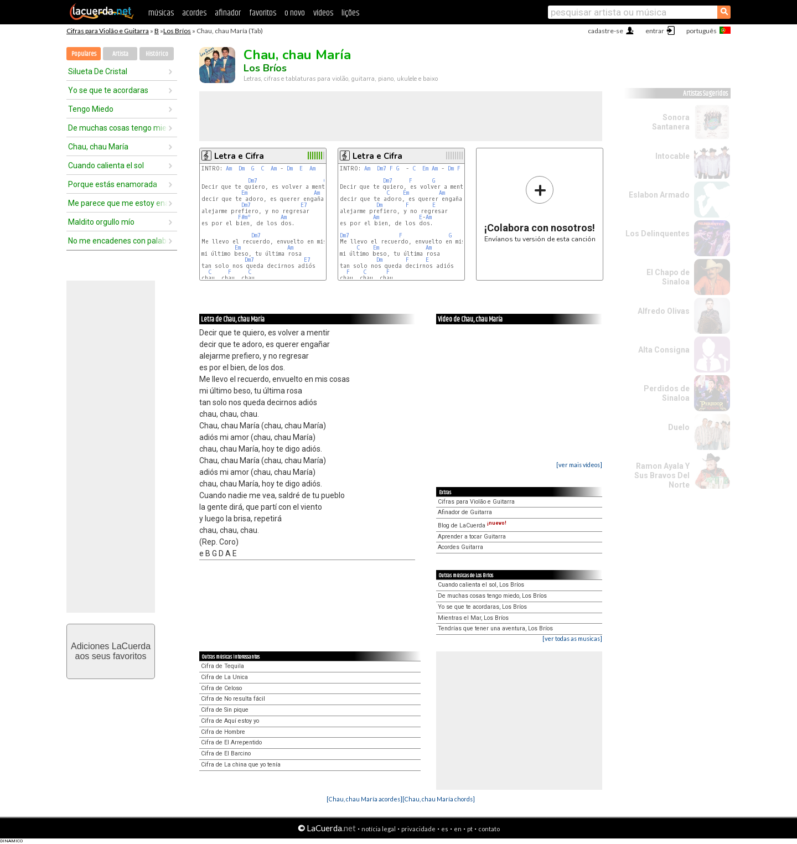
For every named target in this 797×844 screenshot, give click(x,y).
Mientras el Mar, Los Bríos (473, 618)
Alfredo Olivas (664, 311)
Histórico (157, 54)
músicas (161, 13)
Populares (83, 54)
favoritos (262, 13)
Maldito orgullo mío (101, 222)
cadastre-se (605, 31)
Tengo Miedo (90, 109)
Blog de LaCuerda (472, 525)
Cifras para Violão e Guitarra (107, 31)
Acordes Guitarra (460, 547)
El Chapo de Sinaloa (668, 277)
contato (489, 828)
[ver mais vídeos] (579, 464)
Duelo (679, 427)
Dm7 (252, 180)
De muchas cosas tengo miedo (118, 127)
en (458, 828)
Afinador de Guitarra (465, 512)
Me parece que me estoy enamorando (118, 203)
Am (229, 168)
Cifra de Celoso (221, 688)
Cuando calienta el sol (106, 165)
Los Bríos (177, 31)
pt (470, 828)
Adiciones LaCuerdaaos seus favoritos (111, 651)
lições (350, 13)
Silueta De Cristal (97, 71)
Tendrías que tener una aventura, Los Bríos (495, 628)
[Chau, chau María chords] (438, 798)
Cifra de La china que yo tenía (241, 764)
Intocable (672, 156)
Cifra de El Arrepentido (231, 742)
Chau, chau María (98, 146)
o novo (294, 13)
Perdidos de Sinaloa (667, 393)
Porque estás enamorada (112, 184)
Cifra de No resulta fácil (233, 698)
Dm (242, 168)
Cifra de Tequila (222, 666)
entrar (654, 31)
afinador (228, 13)
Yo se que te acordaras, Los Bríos (482, 606)
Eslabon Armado (659, 194)
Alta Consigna (664, 349)
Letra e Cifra (239, 156)
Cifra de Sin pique (225, 709)
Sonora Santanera (671, 122)
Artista (120, 54)
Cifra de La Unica (224, 677)
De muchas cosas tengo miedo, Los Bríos (492, 595)
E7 (304, 205)
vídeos (323, 13)
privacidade (418, 828)
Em (244, 192)
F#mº (244, 217)
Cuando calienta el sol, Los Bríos (481, 584)
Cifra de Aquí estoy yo (230, 720)
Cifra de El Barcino (226, 753)
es (444, 828)
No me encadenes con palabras (118, 240)
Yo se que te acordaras (108, 90)
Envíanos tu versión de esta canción (540, 209)
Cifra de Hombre (223, 732)
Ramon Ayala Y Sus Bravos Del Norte (662, 475)
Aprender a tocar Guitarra (472, 536)
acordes (194, 13)
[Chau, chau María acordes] (364, 798)
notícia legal (378, 828)
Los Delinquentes (657, 233)
